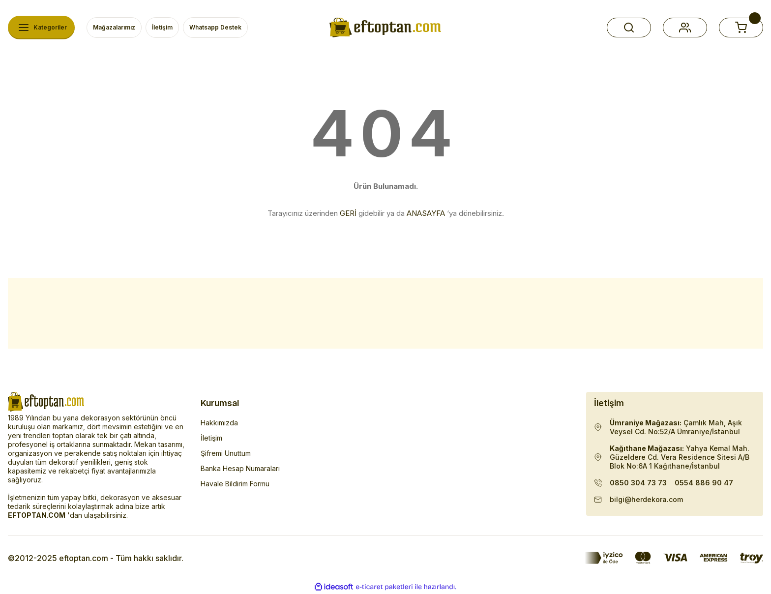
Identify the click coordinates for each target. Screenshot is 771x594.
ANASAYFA (426, 213)
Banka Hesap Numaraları (240, 468)
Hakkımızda (219, 422)
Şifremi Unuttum (226, 453)
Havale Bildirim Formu (235, 483)
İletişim (211, 438)
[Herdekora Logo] (385, 27)
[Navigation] (41, 27)
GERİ (348, 213)
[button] (629, 27)
